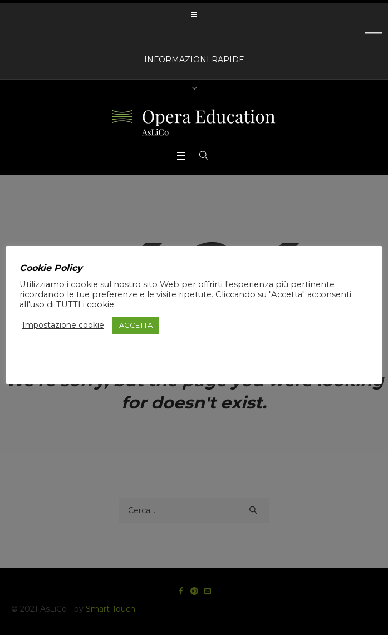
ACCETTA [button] (136, 325)
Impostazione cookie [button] (63, 325)
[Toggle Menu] (373, 37)
